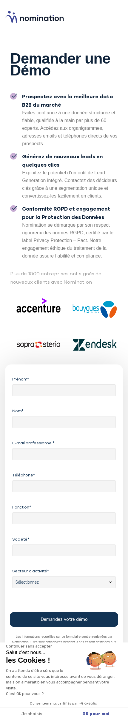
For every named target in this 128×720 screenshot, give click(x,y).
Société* (21, 539)
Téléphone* (23, 475)
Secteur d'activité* (30, 571)
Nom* (18, 410)
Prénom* (20, 379)
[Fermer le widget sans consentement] (29, 646)
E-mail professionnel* (33, 442)
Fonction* (21, 507)
